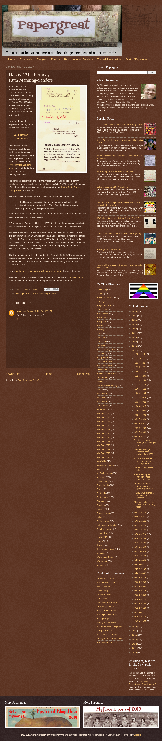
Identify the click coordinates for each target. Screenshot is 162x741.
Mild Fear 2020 (103, 433)
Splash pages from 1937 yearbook (112, 187)
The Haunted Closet (106, 582)
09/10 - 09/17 (140, 423)
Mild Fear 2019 (103, 429)
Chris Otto (23, 289)
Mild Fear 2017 (103, 421)
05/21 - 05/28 (140, 556)
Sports (100, 541)
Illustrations (102, 393)
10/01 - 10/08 (140, 410)
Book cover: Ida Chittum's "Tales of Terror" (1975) (119, 234)
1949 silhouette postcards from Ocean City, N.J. (118, 218)
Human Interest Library (107, 385)
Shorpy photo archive (106, 622)
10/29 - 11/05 (140, 393)
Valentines (101, 553)
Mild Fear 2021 (103, 437)
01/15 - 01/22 (140, 612)
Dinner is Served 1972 (107, 603)
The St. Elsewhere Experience (110, 626)
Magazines (101, 409)
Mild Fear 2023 (103, 445)
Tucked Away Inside (109, 59)
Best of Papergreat (105, 297)
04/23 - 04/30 (140, 560)
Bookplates (102, 321)
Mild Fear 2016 (103, 417)
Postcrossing (102, 497)
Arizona (100, 293)
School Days (102, 533)
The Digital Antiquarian (107, 614)
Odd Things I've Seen (106, 606)
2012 (134, 644)
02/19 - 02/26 (140, 590)
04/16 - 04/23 (140, 564)
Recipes (42, 59)
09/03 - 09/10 (140, 428)
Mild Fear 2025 (103, 453)
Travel (99, 545)
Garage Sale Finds (105, 579)
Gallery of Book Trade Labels (110, 638)
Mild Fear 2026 (103, 457)
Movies (100, 469)
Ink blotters (102, 397)
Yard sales (101, 565)
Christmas (101, 337)
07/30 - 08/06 (140, 521)
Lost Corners (102, 405)
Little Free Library (75, 277)
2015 (134, 631)
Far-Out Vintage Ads (106, 349)
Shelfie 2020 (102, 537)
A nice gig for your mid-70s (109, 249)
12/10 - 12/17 (140, 367)
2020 (134, 337)
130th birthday (21, 138)
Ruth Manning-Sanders (78, 59)
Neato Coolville (103, 587)
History (100, 381)
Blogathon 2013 (104, 305)
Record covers (103, 513)
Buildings (101, 329)
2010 (134, 652)
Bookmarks (102, 317)
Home (11, 59)
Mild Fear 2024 (103, 449)
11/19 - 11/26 (140, 380)
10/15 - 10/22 (140, 402)
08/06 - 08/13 (140, 517)
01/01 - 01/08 (140, 621)
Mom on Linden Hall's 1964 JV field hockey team (144, 504)
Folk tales (29, 293)
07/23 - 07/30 (140, 525)
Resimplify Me (103, 521)
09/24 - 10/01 (140, 415)
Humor (100, 389)
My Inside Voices (104, 595)
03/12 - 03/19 (140, 582)
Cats (99, 333)
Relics (99, 517)
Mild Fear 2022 (103, 441)
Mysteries (101, 477)
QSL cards (101, 501)
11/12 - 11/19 (140, 384)
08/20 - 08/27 (140, 436)
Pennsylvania (103, 485)
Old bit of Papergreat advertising (143, 469)
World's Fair (102, 561)
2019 (134, 342)
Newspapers (102, 481)
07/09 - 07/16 (140, 534)
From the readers (104, 365)
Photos (55, 59)
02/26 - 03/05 (140, 586)
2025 (134, 316)
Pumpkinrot (102, 598)
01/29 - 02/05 (140, 603)
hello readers (102, 377)
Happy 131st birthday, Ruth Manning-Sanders (144, 495)
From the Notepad (105, 361)
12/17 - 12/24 (140, 363)
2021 (134, 333)
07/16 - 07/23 (140, 530)
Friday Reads (103, 357)
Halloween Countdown (107, 373)
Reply (19, 319)
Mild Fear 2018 (103, 425)
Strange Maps (103, 618)
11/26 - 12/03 (140, 376)
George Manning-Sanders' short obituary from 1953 (143, 451)
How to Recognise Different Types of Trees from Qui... (143, 477)
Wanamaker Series (105, 557)
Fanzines (101, 345)
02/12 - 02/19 (140, 595)
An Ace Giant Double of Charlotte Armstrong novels (120, 124)
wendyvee (21, 311)
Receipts (101, 505)
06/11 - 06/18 (140, 551)
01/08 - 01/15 (140, 616)
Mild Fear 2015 (103, 413)
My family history (104, 473)
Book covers (102, 309)
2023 (134, 324)
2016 (134, 626)
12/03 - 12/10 (140, 371)
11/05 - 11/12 (140, 389)
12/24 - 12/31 (140, 358)
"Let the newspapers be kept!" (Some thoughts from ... (145, 442)
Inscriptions (102, 401)
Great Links (102, 369)
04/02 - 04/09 (140, 573)
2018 (134, 346)
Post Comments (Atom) (28, 380)
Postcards (26, 59)
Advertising (102, 289)
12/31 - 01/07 (140, 354)
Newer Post (13, 373)
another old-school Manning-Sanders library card (38, 271)
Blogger (137, 735)
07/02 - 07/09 (140, 538)
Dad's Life (101, 341)
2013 (134, 639)
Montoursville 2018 (105, 465)
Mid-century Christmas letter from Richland (116, 171)
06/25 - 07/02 (140, 543)
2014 (134, 635)
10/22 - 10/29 (140, 397)
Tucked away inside (106, 549)
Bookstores (102, 325)
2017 (134, 350)
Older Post (83, 373)
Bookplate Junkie (104, 630)
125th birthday (21, 135)
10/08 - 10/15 (140, 406)
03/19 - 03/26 (140, 577)
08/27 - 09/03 (140, 432)
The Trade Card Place (107, 634)
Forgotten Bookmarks (106, 610)
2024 (134, 320)
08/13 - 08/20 (140, 512)
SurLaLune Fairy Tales (107, 642)
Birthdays (20, 293)
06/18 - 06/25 (140, 547)
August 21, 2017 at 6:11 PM (39, 311)
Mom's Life (101, 461)
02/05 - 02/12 (140, 599)
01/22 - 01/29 (140, 608)
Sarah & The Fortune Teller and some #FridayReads (143, 461)
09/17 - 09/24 (140, 419)
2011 (134, 648)
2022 (134, 329)
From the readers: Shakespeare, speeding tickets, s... (144, 486)
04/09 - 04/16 (140, 569)
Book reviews (103, 313)
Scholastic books (104, 529)
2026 (134, 311)
